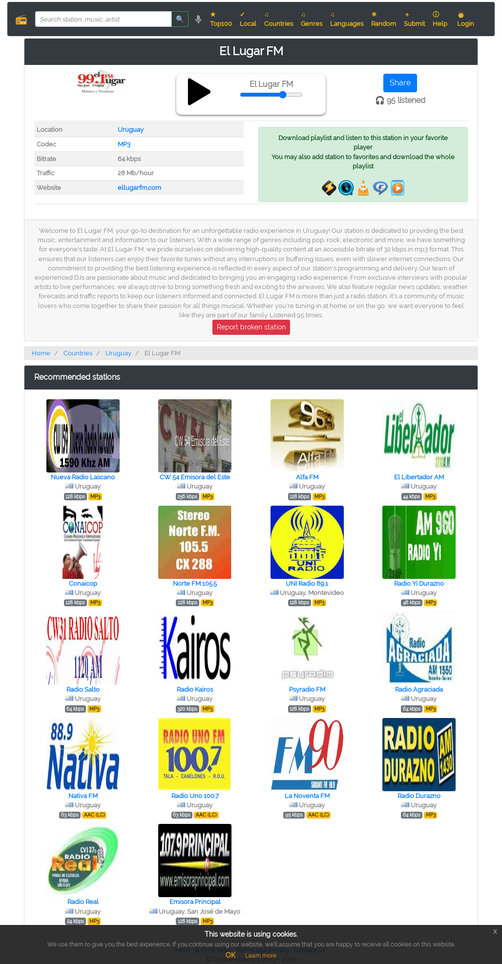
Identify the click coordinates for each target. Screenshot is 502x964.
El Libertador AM (419, 477)
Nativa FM (83, 796)
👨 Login (465, 19)
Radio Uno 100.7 (195, 796)
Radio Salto (83, 689)
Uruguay (131, 129)
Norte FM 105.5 (195, 583)
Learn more (260, 955)
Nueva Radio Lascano (83, 477)
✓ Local (248, 19)
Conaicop (83, 583)
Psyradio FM (307, 689)
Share (400, 82)
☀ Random (383, 19)
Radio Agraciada (419, 689)
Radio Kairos (195, 689)
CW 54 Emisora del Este (195, 477)
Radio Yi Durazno (419, 583)
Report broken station (251, 327)
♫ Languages (346, 19)
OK (230, 955)
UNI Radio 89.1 (307, 583)
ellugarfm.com (139, 187)
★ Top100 (221, 19)
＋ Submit (414, 19)
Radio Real (83, 901)
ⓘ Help (440, 19)
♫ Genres (311, 19)
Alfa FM (307, 477)
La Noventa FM (307, 796)
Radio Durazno (418, 796)
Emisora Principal (195, 901)
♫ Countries (278, 19)
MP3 (124, 144)
